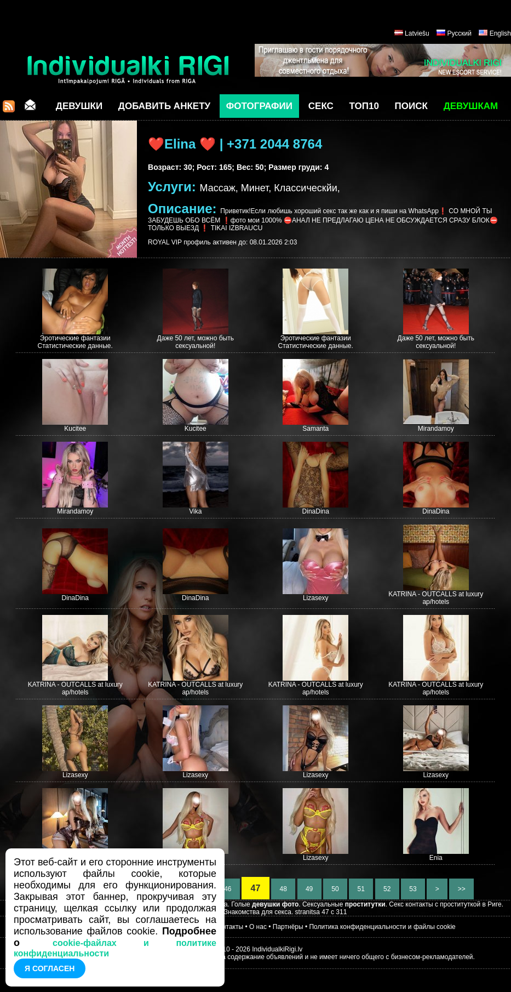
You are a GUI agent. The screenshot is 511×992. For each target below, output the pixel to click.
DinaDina (315, 511)
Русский (459, 33)
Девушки (79, 106)
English (500, 33)
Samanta (315, 428)
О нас (258, 927)
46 (227, 889)
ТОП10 (364, 106)
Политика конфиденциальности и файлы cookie (382, 927)
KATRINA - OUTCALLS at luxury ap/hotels (435, 598)
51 (360, 889)
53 (412, 889)
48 (283, 889)
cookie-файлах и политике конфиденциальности (115, 948)
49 (309, 889)
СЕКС (321, 106)
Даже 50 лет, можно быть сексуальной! (195, 342)
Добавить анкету (164, 106)
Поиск (411, 106)
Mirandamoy (436, 428)
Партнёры (288, 927)
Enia (436, 858)
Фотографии (259, 106)
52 (387, 889)
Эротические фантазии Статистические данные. (75, 342)
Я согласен (49, 968)
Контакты (229, 927)
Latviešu (417, 33)
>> (461, 889)
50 (335, 889)
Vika (195, 511)
